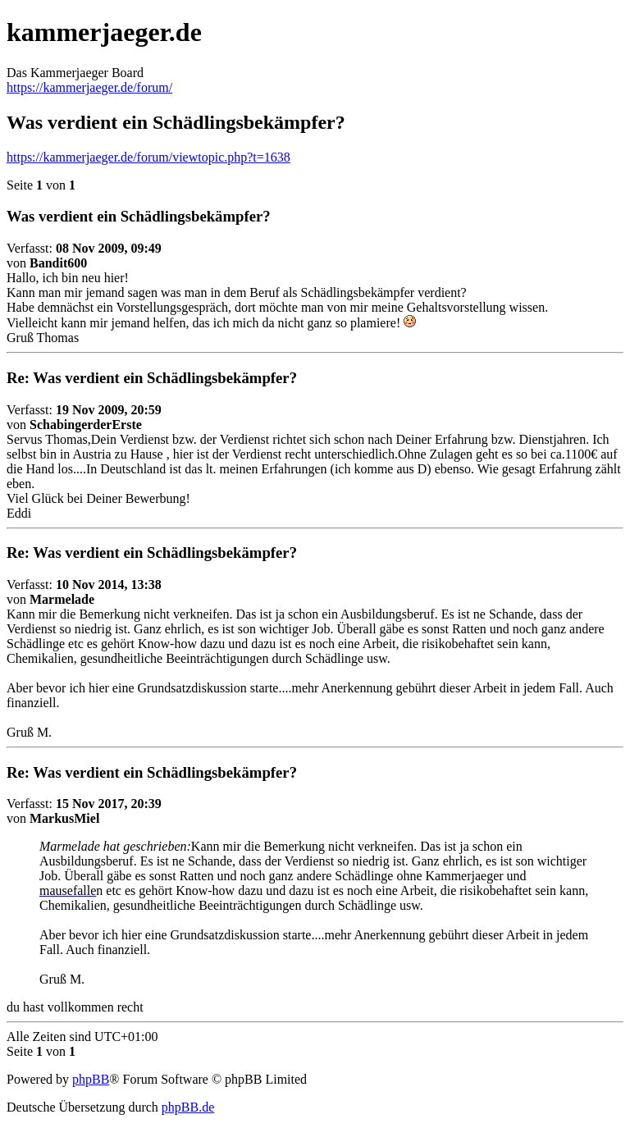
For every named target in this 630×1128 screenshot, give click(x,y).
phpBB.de (188, 1107)
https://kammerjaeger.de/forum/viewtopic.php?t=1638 (148, 157)
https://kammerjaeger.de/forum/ (89, 87)
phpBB (90, 1079)
